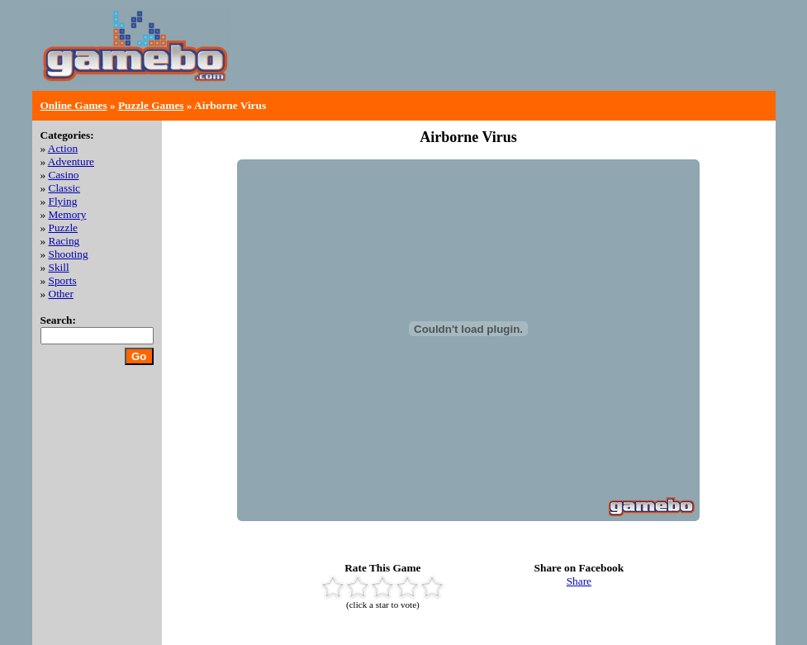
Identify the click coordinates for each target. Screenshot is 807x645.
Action (63, 148)
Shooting (68, 254)
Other (61, 293)
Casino (64, 174)
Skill (59, 267)
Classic (65, 188)
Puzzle (63, 227)
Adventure (71, 161)
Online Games (73, 105)
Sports (63, 280)
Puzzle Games (151, 105)
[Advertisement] (574, 58)
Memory (68, 214)
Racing (64, 241)
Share (579, 581)
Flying (63, 201)
